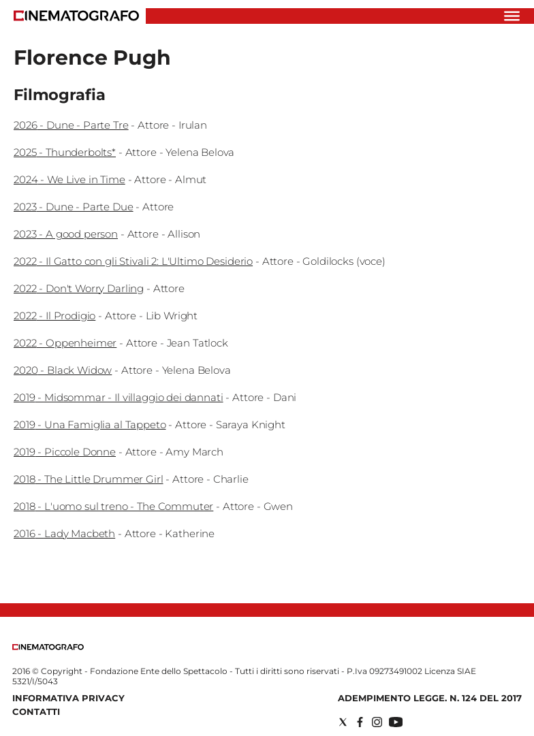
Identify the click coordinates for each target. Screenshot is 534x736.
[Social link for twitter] (343, 722)
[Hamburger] (512, 16)
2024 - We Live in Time (69, 179)
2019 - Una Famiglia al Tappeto (90, 424)
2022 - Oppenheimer (65, 342)
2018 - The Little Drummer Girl (88, 479)
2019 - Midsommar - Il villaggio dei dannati (118, 397)
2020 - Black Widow (63, 370)
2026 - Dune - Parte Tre (71, 124)
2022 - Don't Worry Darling (79, 288)
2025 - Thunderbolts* (65, 152)
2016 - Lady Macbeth (64, 533)
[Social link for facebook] (360, 722)
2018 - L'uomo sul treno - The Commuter (113, 506)
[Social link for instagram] (377, 722)
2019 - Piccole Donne (65, 451)
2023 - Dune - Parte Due (74, 206)
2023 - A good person (66, 233)
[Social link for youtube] (396, 722)
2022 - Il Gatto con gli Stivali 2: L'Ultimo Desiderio (133, 261)
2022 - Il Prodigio (54, 315)
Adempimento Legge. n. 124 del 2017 (430, 697)
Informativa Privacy (68, 697)
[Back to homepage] (48, 647)
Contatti (36, 711)
